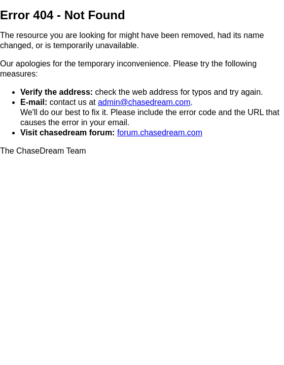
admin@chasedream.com (144, 102)
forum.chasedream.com (159, 132)
